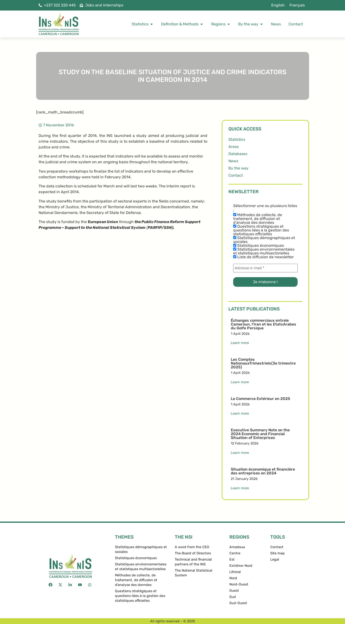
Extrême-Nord (240, 566)
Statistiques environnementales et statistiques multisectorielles (263, 251)
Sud (232, 597)
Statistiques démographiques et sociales (264, 240)
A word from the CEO (192, 547)
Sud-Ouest (238, 603)
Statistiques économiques (258, 245)
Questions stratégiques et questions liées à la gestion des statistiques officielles (261, 230)
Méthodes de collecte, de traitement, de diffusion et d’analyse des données (257, 219)
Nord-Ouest (238, 584)
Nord (233, 578)
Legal (274, 559)
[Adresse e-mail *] (265, 268)
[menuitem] (278, 5)
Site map (277, 553)
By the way (238, 168)
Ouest (234, 591)
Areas (233, 146)
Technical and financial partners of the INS (193, 561)
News (233, 161)
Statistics (236, 139)
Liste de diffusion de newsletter (263, 257)
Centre (234, 553)
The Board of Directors (193, 553)
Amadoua (237, 547)
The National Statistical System (193, 572)
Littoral (235, 572)
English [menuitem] (278, 5)
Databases (237, 154)
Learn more (240, 343)
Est (232, 559)
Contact (235, 175)
